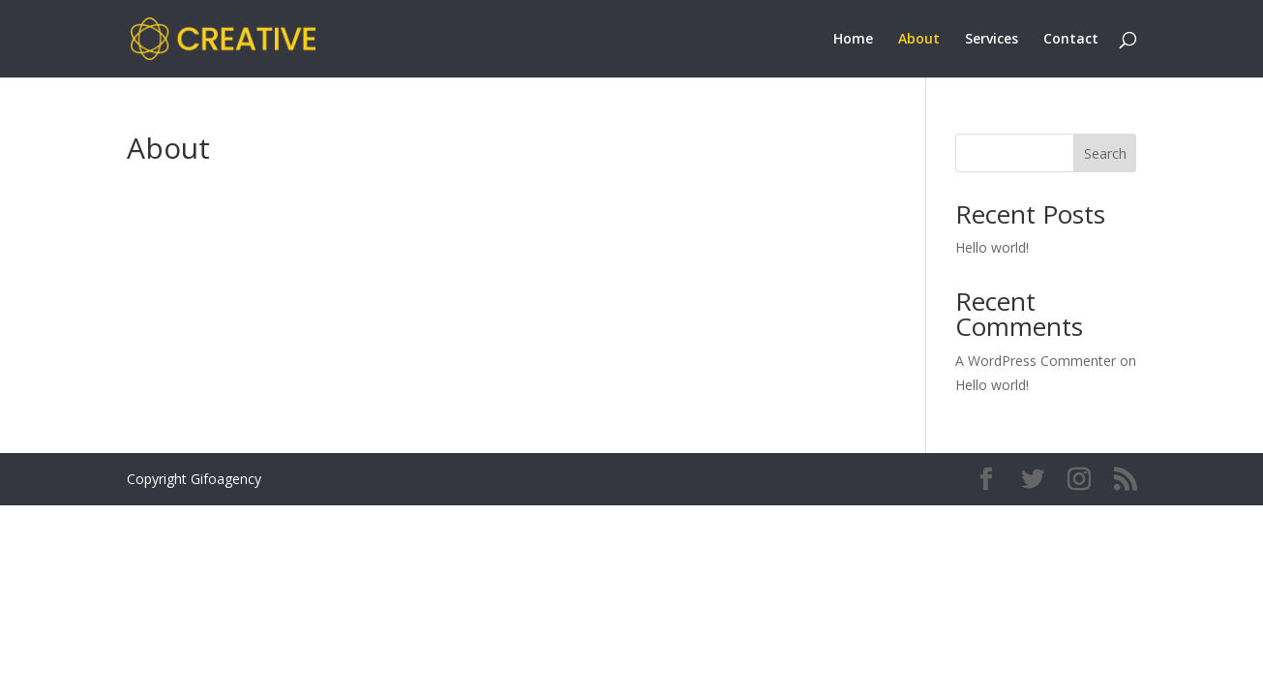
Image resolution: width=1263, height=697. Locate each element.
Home (853, 39)
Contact (1070, 39)
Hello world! (992, 247)
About (919, 39)
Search (1105, 153)
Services (991, 39)
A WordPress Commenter (1035, 360)
